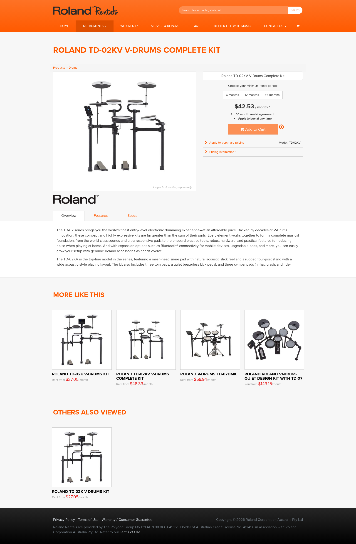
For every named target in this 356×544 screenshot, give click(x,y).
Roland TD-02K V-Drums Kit (80, 374)
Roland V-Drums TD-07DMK (208, 374)
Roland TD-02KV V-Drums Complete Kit (142, 376)
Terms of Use (88, 519)
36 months (272, 94)
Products (59, 67)
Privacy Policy (64, 519)
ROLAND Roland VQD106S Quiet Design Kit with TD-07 (273, 376)
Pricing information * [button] (220, 152)
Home (64, 26)
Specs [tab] (132, 215)
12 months (252, 94)
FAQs (196, 26)
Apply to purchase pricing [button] (224, 142)
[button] (94, 26)
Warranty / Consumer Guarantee (127, 519)
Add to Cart (252, 129)
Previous (59, 126)
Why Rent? (129, 26)
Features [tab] (101, 215)
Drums (73, 67)
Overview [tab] (69, 215)
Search (295, 10)
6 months (232, 94)
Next (190, 126)
